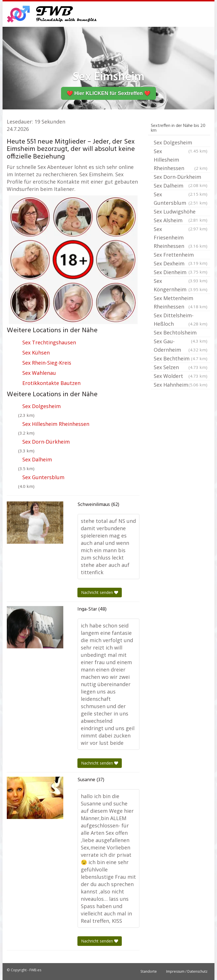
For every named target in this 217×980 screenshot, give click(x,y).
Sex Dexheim (180, 264)
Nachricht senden (99, 592)
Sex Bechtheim (180, 358)
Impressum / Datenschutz (186, 971)
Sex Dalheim (37, 459)
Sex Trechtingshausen (49, 342)
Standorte (148, 971)
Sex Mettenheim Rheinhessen (180, 303)
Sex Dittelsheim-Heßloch (180, 320)
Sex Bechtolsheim (180, 333)
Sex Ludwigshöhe (180, 212)
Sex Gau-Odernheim (180, 346)
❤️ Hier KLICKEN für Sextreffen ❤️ (108, 93)
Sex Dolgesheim (41, 406)
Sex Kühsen (36, 352)
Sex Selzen (180, 367)
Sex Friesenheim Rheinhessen (180, 238)
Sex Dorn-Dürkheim (46, 441)
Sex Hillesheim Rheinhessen (55, 423)
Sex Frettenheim (180, 255)
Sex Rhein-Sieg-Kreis (46, 362)
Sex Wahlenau (39, 372)
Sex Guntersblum (43, 477)
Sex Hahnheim (180, 384)
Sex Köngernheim (180, 286)
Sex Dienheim (180, 273)
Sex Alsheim (180, 221)
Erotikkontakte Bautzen (51, 383)
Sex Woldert (180, 376)
